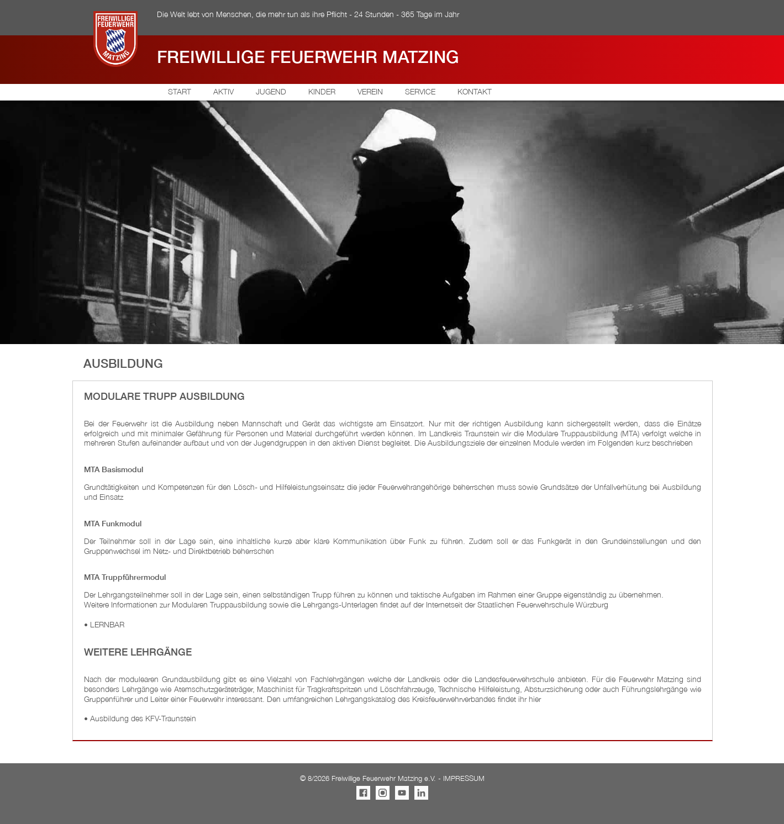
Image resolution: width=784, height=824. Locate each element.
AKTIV (223, 91)
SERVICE (420, 91)
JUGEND (271, 91)
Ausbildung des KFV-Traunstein (143, 718)
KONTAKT (474, 91)
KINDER (321, 91)
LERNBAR (107, 624)
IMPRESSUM (464, 778)
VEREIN (370, 91)
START (179, 91)
